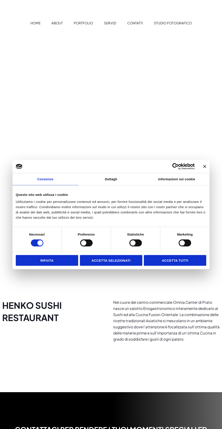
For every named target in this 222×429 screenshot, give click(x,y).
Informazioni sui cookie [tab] (176, 179)
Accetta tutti (175, 260)
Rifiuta (46, 260)
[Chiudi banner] (204, 166)
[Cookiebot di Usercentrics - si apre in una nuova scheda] (175, 166)
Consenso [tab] (45, 179)
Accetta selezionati (111, 260)
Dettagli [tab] (111, 179)
